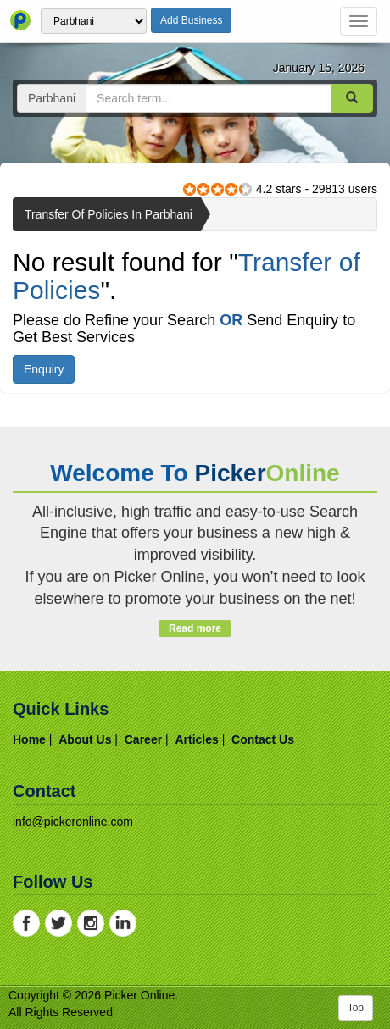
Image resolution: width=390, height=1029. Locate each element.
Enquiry (44, 369)
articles (196, 739)
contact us (262, 739)
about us (84, 739)
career (143, 739)
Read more (194, 628)
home (29, 739)
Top (356, 1008)
